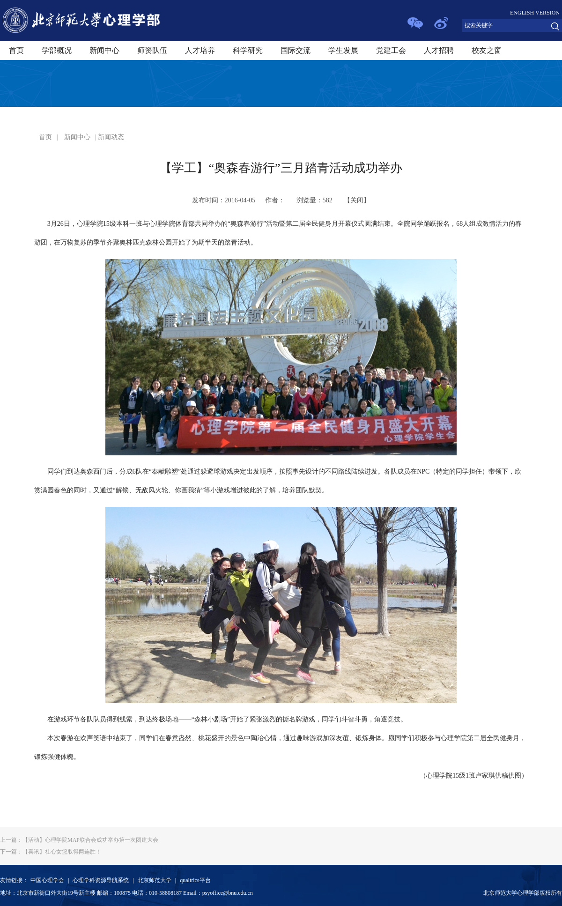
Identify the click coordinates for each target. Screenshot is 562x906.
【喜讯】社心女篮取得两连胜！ (50, 851)
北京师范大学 (154, 880)
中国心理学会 (47, 880)
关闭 (356, 200)
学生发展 (343, 50)
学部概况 (57, 50)
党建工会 (391, 50)
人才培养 (200, 50)
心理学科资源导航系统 (101, 880)
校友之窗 (487, 50)
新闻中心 (104, 50)
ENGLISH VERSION (535, 12)
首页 (16, 50)
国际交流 (296, 50)
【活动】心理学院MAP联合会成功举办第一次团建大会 (79, 840)
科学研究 (248, 50)
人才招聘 (439, 50)
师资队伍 (152, 50)
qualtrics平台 (195, 880)
